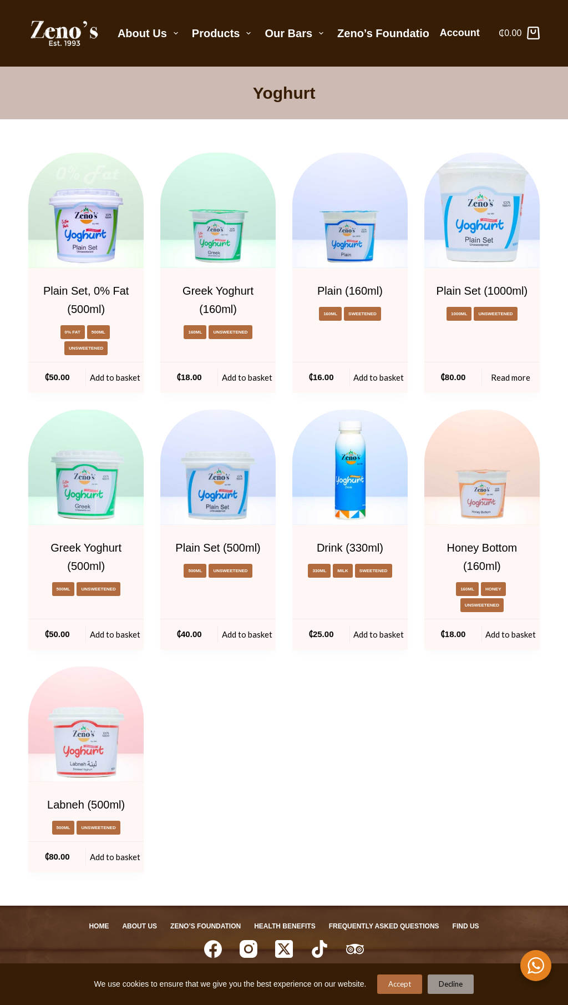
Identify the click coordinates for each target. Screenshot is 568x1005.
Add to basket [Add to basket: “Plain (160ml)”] (378, 377)
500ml (98, 332)
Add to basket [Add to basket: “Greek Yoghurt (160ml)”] (247, 377)
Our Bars (296, 33)
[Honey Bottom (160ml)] (482, 467)
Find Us (466, 926)
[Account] (464, 33)
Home (99, 926)
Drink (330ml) (350, 548)
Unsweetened (86, 348)
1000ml (459, 313)
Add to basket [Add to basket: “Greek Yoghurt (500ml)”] (115, 634)
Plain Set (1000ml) (482, 291)
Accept (399, 983)
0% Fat (72, 332)
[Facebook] (213, 949)
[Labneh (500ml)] (86, 724)
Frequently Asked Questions (384, 926)
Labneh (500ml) (86, 805)
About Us (150, 33)
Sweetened (362, 313)
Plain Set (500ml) (217, 548)
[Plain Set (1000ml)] (482, 210)
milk (342, 570)
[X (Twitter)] (284, 949)
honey (493, 589)
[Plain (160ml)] (350, 210)
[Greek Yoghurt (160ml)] (218, 210)
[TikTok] (319, 949)
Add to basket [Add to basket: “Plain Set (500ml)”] (247, 634)
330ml (319, 570)
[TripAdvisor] (355, 949)
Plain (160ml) (350, 291)
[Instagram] (248, 949)
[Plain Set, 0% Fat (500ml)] (86, 210)
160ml (195, 332)
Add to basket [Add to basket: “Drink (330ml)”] (378, 634)
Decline (451, 983)
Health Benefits (284, 926)
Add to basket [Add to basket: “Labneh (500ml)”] (115, 857)
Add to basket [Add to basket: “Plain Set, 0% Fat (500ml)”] (115, 377)
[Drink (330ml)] (350, 467)
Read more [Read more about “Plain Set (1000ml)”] (510, 377)
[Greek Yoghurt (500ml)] (86, 467)
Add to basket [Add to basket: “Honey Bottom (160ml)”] (510, 634)
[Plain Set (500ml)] (218, 467)
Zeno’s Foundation (386, 33)
